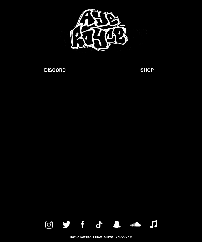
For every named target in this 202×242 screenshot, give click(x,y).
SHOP (147, 70)
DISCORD (55, 70)
